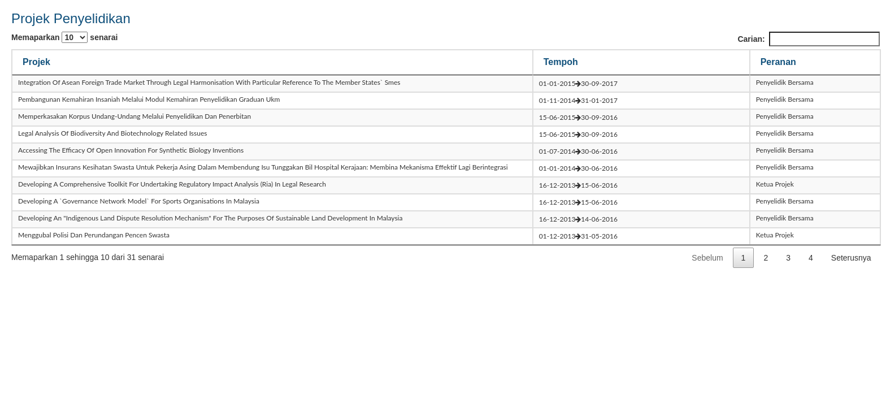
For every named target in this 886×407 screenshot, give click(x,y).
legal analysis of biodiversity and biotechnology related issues (112, 133)
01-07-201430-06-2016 (578, 151)
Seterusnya (851, 257)
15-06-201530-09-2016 (578, 117)
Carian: (808, 39)
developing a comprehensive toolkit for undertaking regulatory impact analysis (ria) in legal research (172, 184)
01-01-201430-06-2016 (578, 168)
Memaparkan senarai (64, 37)
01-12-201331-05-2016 (578, 236)
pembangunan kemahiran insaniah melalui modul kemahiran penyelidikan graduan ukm (149, 99)
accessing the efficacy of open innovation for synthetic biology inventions (131, 150)
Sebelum (707, 257)
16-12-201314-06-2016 (578, 219)
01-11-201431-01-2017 (578, 100)
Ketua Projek (775, 184)
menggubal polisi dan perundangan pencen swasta (94, 235)
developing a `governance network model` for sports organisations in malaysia (138, 201)
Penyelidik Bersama (785, 82)
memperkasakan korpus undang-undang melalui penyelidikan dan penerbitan (134, 116)
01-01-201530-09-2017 (578, 83)
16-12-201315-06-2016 (578, 185)
